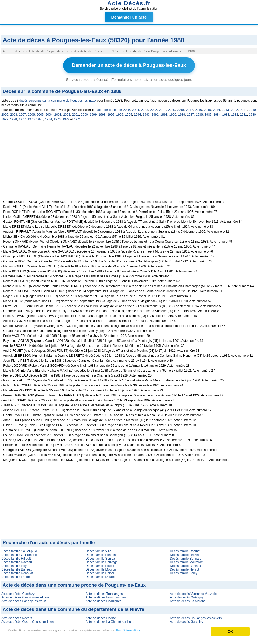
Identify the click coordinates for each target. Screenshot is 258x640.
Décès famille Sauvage (102, 561)
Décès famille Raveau (16, 561)
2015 (207, 108)
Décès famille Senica (100, 557)
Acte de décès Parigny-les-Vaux (23, 600)
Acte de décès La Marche (187, 600)
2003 (57, 113)
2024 (135, 108)
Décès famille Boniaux (185, 564)
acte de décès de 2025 (113, 108)
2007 (22, 113)
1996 (119, 113)
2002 (66, 113)
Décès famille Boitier (100, 572)
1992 (155, 113)
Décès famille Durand (101, 575)
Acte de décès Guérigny (186, 596)
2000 (84, 113)
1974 (48, 118)
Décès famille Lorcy (183, 572)
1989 (181, 113)
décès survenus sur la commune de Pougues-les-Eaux (57, 99)
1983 (225, 113)
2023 (144, 108)
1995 (128, 113)
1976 (31, 118)
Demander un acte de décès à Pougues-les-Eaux (129, 64)
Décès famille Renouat (17, 572)
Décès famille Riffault (16, 557)
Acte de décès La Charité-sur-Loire (110, 620)
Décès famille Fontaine (101, 553)
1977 (22, 118)
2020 (171, 108)
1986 (199, 113)
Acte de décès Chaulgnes (103, 600)
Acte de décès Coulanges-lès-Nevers (196, 617)
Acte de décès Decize (101, 617)
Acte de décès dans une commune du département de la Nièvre (73, 608)
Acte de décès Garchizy (18, 592)
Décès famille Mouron (101, 568)
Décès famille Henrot (184, 568)
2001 (75, 113)
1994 (137, 113)
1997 (110, 113)
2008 (13, 113)
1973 (57, 118)
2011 (243, 108)
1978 (13, 118)
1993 (146, 113)
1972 (66, 118)
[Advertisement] (129, 162)
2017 (189, 108)
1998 (102, 113)
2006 (31, 113)
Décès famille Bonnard (185, 557)
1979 (4, 118)
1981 (243, 113)
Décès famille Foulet (100, 564)
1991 (163, 113)
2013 (225, 108)
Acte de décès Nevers (16, 617)
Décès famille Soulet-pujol (19, 550)
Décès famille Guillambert (19, 553)
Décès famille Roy (14, 564)
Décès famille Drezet (184, 553)
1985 (208, 113)
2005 (40, 113)
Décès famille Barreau (16, 568)
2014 (216, 108)
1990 (172, 113)
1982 (234, 113)
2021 (162, 108)
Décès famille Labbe (15, 575)
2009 (4, 113)
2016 (198, 108)
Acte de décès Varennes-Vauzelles (194, 592)
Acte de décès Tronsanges (104, 592)
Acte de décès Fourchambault (106, 596)
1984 (217, 113)
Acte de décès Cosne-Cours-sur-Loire (27, 620)
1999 (93, 113)
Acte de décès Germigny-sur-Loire (25, 596)
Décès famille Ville (98, 550)
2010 (252, 108)
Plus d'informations (175, 632)
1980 (252, 113)
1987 (190, 113)
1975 (39, 118)
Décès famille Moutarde (186, 561)
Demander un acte (129, 17)
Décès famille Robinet (185, 550)
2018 (180, 108)
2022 (153, 108)
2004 (49, 113)
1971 (77, 118)
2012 (234, 108)
